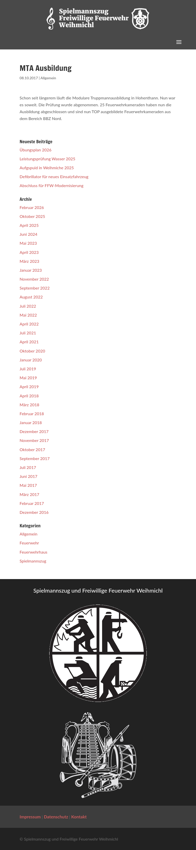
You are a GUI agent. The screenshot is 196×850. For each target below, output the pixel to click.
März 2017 (29, 494)
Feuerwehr (29, 542)
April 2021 (29, 341)
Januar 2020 (31, 359)
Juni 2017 (29, 476)
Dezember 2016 (34, 512)
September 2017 (35, 458)
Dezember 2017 (34, 431)
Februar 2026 (32, 207)
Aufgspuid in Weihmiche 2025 (47, 167)
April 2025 (29, 225)
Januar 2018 (31, 422)
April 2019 (29, 386)
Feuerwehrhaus (33, 552)
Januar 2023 (31, 270)
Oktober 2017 (32, 449)
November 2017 (34, 440)
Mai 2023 (28, 243)
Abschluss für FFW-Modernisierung (51, 185)
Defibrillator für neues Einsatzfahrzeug (54, 176)
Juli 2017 (28, 467)
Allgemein (48, 78)
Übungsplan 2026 (36, 149)
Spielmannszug (33, 560)
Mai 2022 (28, 314)
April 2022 (29, 323)
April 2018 (29, 395)
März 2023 (29, 261)
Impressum (30, 816)
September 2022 (35, 287)
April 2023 (29, 252)
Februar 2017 (32, 503)
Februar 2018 (32, 413)
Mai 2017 (28, 485)
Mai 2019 (28, 377)
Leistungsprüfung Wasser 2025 (47, 158)
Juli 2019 (28, 368)
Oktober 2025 (32, 216)
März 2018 (29, 404)
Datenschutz (56, 816)
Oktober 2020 (32, 350)
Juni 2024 (29, 234)
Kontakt (79, 816)
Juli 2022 (28, 306)
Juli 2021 (28, 332)
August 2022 (31, 296)
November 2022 (34, 279)
